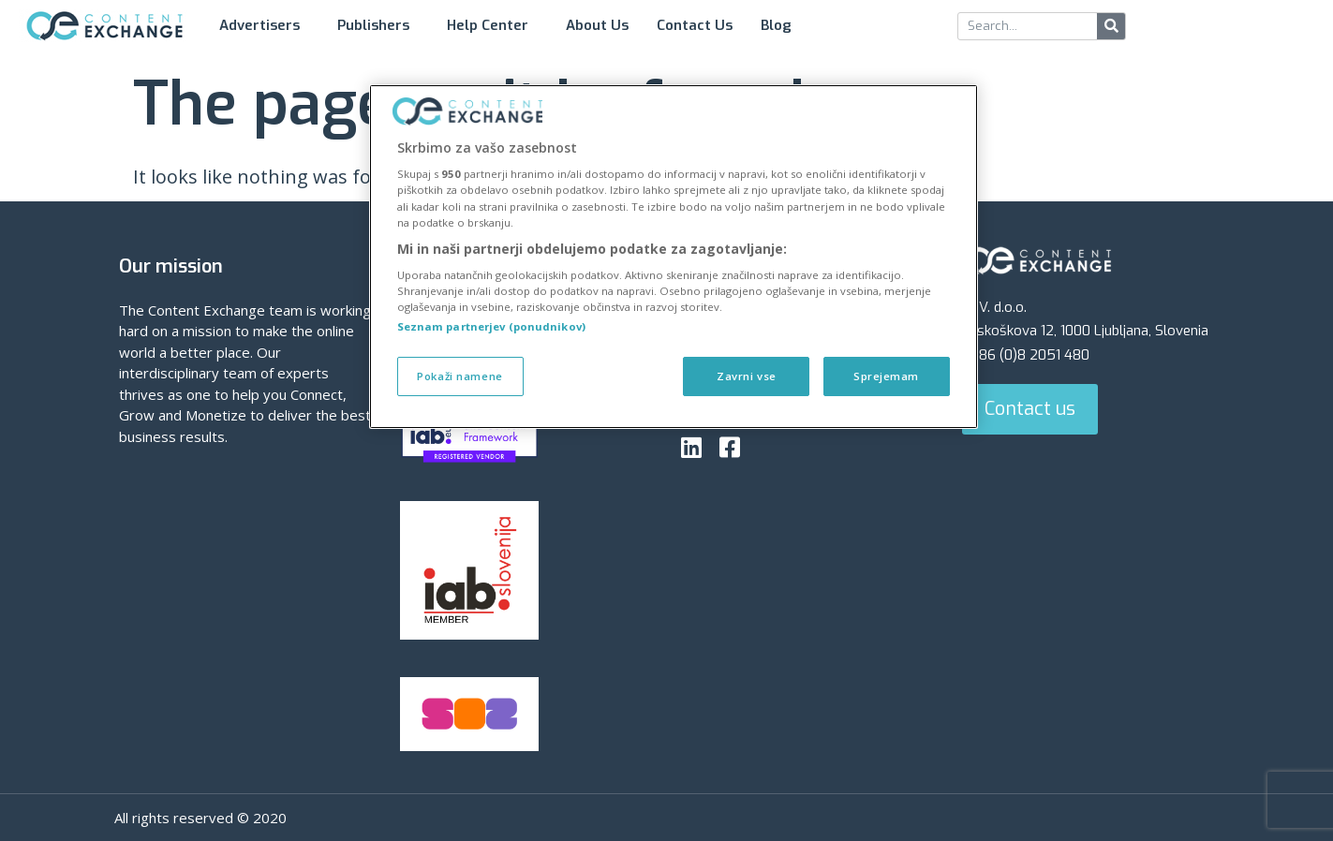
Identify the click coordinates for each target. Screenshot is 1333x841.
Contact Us (695, 25)
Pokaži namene (459, 376)
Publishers (378, 25)
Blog (781, 25)
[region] (673, 257)
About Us (597, 25)
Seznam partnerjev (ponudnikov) (491, 326)
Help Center (492, 25)
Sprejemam (886, 376)
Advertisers (264, 25)
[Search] (1111, 26)
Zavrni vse (746, 376)
